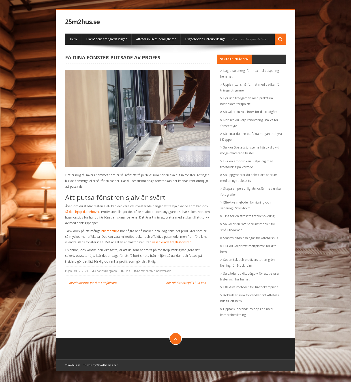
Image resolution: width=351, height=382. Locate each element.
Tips (127, 271)
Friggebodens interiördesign (205, 39)
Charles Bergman (106, 271)
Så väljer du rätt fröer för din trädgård (250, 112)
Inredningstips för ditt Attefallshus (91, 283)
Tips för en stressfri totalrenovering (248, 216)
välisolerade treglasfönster (171, 242)
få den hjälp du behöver (82, 212)
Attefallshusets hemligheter (156, 39)
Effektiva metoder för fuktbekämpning (250, 287)
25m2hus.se (82, 22)
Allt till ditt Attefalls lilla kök (188, 283)
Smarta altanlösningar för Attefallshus (250, 238)
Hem (73, 39)
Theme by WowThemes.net (100, 365)
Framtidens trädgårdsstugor (106, 39)
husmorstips (110, 231)
